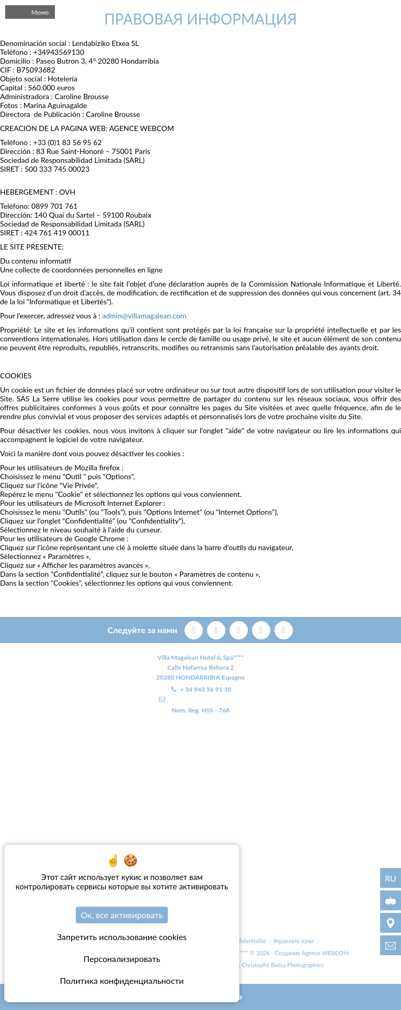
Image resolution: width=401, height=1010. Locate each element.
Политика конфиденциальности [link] (122, 980)
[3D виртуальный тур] (390, 900)
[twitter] (217, 629)
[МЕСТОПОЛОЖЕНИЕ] (390, 923)
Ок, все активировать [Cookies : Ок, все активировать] (122, 915)
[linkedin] (283, 629)
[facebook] (195, 629)
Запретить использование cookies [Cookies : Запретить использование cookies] (122, 937)
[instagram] (262, 629)
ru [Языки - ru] (390, 878)
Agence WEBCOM (325, 952)
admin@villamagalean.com (144, 315)
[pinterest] (240, 629)
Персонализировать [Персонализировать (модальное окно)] (122, 959)
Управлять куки (293, 940)
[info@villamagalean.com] (390, 945)
